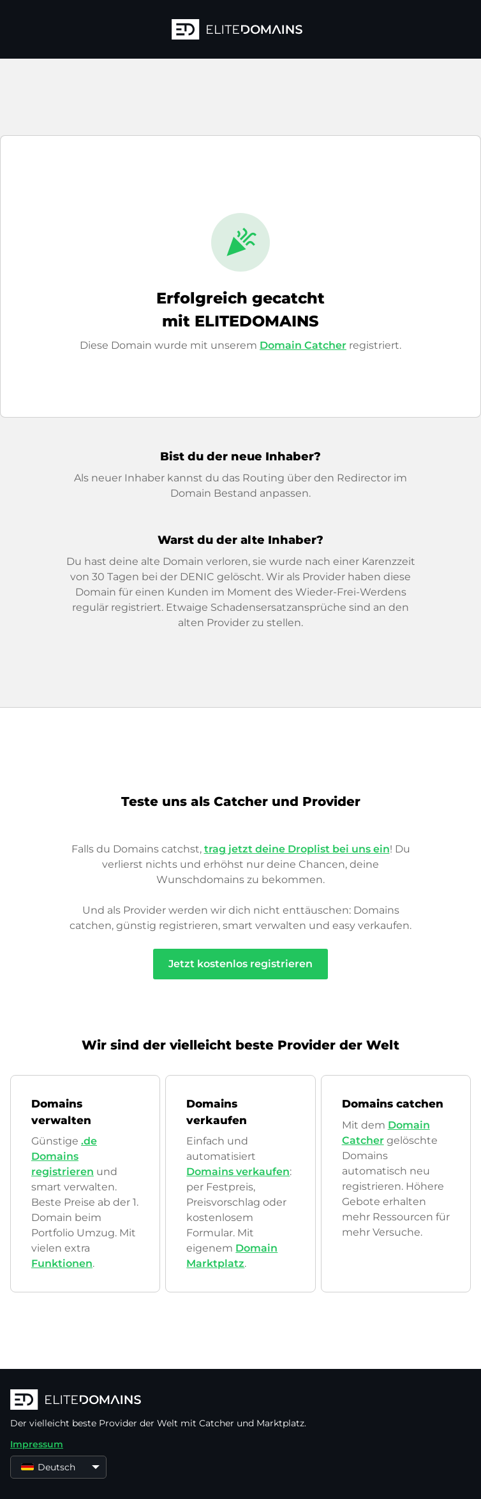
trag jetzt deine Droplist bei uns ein (297, 849)
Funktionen (62, 1263)
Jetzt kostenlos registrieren (240, 964)
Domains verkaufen (238, 1172)
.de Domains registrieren (64, 1156)
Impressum (36, 1444)
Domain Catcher (303, 345)
